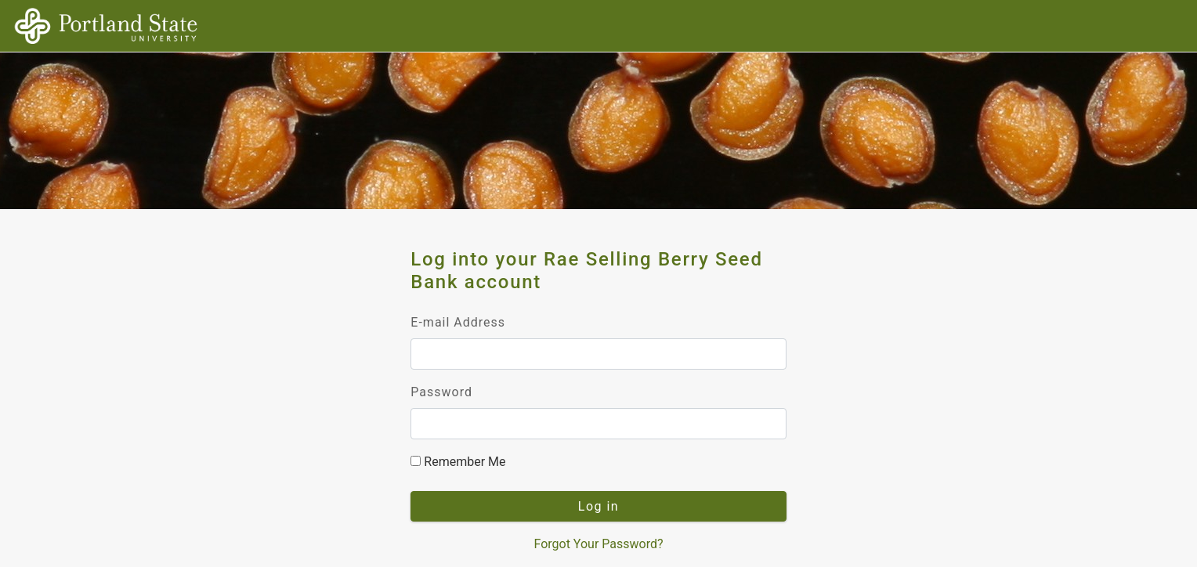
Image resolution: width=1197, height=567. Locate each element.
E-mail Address (457, 322)
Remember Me (457, 461)
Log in (598, 506)
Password (441, 392)
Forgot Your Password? (598, 543)
